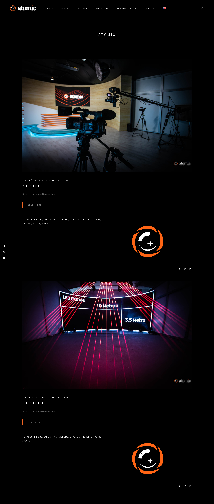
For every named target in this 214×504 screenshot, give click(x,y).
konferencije (60, 220)
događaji (27, 220)
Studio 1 (33, 403)
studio (36, 224)
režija (96, 220)
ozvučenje (76, 220)
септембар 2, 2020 (58, 180)
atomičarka (31, 180)
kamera (48, 220)
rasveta (87, 220)
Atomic (43, 180)
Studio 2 (33, 185)
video (45, 224)
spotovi (26, 224)
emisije (38, 220)
